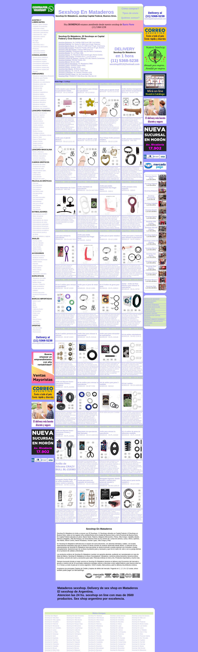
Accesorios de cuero (39, 164)
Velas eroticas (37, 269)
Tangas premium (38, 143)
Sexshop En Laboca (116, 630)
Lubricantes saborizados (40, 46)
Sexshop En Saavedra (73, 622)
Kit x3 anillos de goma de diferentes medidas (131, 432)
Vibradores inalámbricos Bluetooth (43, 76)
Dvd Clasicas (37, 205)
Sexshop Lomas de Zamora (68, 58)
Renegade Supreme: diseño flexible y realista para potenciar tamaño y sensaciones (110, 481)
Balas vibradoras (38, 216)
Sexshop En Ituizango (51, 634)
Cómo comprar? (130, 8)
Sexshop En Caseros (94, 644)
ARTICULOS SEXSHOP (151, 299)
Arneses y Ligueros (39, 115)
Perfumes (36, 48)
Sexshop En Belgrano (73, 650)
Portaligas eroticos (38, 133)
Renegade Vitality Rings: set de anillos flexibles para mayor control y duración (66, 481)
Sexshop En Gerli (50, 636)
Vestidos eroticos (38, 147)
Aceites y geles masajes (40, 24)
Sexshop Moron (64, 62)
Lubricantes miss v (38, 44)
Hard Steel (36, 321)
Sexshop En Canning (138, 644)
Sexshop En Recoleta (116, 622)
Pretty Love (36, 313)
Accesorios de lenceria (40, 113)
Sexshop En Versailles (117, 620)
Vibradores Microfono (39, 102)
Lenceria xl (36, 129)
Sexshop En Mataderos (86, 12)
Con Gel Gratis (37, 328)
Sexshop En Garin (72, 636)
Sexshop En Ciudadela (95, 642)
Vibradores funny (38, 86)
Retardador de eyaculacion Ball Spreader (87, 432)
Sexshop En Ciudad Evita (118, 642)
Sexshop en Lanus (50, 630)
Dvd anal (35, 183)
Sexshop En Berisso (73, 648)
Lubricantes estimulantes (40, 32)
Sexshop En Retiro (94, 622)
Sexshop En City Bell (138, 642)
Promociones (37, 332)
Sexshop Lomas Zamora (117, 615)
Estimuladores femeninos (40, 226)
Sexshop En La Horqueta (118, 632)
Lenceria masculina (39, 158)
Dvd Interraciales (38, 199)
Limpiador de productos (40, 26)
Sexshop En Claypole (73, 642)
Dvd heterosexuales (39, 197)
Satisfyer (35, 315)
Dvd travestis (37, 209)
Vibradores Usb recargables (41, 108)
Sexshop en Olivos (116, 624)
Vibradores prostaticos (39, 98)
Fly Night (35, 40)
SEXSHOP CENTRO (150, 313)
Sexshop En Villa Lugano (52, 620)
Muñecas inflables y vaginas (41, 236)
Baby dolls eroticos (38, 117)
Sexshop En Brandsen (95, 646)
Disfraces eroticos (38, 127)
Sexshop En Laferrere (73, 630)
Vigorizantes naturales (39, 273)
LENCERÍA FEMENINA (151, 305)
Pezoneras (36, 271)
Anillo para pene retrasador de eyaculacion (109, 334)
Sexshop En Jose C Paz (139, 632)
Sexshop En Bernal (51, 648)
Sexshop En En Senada (117, 638)
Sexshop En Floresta (94, 636)
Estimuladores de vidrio (40, 222)
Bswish (35, 307)
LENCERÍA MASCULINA (152, 307)
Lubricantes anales (38, 28)
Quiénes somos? (130, 18)
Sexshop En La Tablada (139, 630)
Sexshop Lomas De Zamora (140, 615)
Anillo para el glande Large (87, 139)
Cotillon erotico (37, 261)
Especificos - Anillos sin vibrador (66, 84)
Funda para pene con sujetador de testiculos (86, 481)
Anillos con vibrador (39, 80)
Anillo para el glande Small (109, 90)
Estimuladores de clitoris (40, 220)
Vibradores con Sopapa (40, 106)
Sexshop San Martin (65, 69)
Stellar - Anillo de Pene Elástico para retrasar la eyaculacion (130, 285)
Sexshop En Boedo (138, 646)
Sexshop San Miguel (51, 615)
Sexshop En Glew (137, 634)
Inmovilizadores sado (39, 170)
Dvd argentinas (37, 185)
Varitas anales (37, 249)
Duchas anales (37, 241)
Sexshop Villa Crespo (66, 57)
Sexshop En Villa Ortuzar (96, 617)
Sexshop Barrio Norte (66, 46)
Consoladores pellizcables (41, 63)
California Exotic (38, 309)
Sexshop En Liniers (94, 628)
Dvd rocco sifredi (38, 203)
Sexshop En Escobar (94, 638)
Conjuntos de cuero (39, 166)
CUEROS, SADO (149, 309)
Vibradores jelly (37, 88)
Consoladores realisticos (40, 65)
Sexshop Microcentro (66, 48)
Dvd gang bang (37, 193)
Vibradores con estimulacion (41, 82)
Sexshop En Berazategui (96, 648)
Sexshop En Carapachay (118, 644)
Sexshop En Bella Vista (52, 650)
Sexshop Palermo (64, 44)
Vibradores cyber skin (39, 84)
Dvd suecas (36, 207)
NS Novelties (37, 311)
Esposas (35, 263)
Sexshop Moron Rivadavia (67, 64)
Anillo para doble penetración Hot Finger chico (108, 187)
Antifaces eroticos (38, 257)
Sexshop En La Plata (73, 632)
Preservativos (37, 267)
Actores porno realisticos (40, 57)
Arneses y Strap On (39, 284)
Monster (35, 71)
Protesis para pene (38, 292)
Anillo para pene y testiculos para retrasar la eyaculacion (132, 236)
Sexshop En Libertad (116, 628)
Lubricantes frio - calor (39, 34)
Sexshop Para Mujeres (151, 267)
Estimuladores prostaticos (41, 230)
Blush (34, 305)
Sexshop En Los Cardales (53, 628)
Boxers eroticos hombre (40, 154)
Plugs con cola (37, 251)
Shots (34, 317)
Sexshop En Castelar (73, 644)
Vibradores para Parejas (40, 78)
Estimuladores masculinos (41, 228)
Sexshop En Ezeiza (73, 638)
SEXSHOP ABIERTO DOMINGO (154, 319)
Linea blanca (37, 174)
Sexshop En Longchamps (74, 628)
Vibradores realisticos (39, 100)
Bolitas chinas (37, 282)
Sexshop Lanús (64, 65)
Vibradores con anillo (39, 278)
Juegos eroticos (37, 265)
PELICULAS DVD (149, 311)
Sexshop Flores (64, 55)
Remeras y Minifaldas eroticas (42, 135)
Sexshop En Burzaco (73, 646)
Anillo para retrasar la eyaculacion (107, 432)
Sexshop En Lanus (138, 628)
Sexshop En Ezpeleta (51, 638)
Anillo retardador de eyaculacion (85, 188)
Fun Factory (36, 323)
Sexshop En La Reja (51, 632)
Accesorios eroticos (39, 255)
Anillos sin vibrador (38, 280)
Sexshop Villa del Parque (67, 49)
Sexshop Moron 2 (151, 280)
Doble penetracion (38, 286)
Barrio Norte (128, 24)
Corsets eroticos (38, 125)
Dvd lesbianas (37, 201)
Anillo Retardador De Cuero (65, 188)
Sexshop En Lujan (115, 626)
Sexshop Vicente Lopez (66, 74)
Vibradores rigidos (38, 94)
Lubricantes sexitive (39, 50)
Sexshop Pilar (63, 76)
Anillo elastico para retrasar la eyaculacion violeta (66, 90)
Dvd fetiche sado (38, 191)
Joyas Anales (37, 247)
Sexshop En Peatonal (138, 622)
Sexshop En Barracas (95, 650)
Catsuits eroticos (38, 121)
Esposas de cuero (38, 168)
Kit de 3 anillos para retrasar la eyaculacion (66, 285)
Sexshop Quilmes (64, 60)
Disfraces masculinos (39, 156)
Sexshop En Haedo (94, 634)
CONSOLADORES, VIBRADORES (150, 301)
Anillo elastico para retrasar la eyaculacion (88, 90)
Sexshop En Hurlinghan (74, 634)
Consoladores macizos (40, 59)
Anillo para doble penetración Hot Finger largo (86, 236)
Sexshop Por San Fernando (75, 615)
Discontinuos (37, 330)
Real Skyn (36, 42)
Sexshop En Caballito (51, 646)
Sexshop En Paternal (51, 624)
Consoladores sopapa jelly (41, 67)
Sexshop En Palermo (94, 624)
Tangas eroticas (37, 141)
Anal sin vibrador (38, 245)
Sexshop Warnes (64, 71)
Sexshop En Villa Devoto (74, 620)
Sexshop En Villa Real (52, 617)
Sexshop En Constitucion (96, 640)
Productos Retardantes (40, 294)
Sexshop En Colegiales (117, 640)
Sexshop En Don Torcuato (140, 638)
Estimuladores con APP (40, 214)
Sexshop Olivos (64, 67)
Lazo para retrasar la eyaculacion (63, 236)
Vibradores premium (39, 96)
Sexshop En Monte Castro (140, 624)
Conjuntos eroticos (38, 123)
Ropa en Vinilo (37, 137)
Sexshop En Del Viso (51, 640)
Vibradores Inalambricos (40, 92)
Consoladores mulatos (39, 61)
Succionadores (37, 218)
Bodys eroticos (37, 119)
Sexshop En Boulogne (117, 646)
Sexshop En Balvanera (117, 650)
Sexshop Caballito (65, 51)
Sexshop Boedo (64, 53)
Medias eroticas (37, 131)
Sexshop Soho (136, 620)
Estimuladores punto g (39, 232)
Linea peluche (37, 176)
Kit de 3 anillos (127, 383)
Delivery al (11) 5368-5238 (42, 339)
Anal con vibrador (38, 243)
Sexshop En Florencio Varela (141, 636)
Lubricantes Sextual (39, 52)
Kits (34, 296)
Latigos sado (37, 172)
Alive (34, 303)
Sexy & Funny (37, 319)
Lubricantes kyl (37, 38)
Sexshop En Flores (116, 636)
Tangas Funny (37, 145)
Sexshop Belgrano (65, 42)
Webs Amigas (99, 613)
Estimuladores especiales (40, 224)
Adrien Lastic (37, 301)
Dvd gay (35, 195)
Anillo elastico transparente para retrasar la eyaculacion (132, 90)
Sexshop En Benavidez (117, 648)
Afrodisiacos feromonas (40, 259)
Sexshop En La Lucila (95, 632)
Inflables (35, 290)
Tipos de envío (130, 13)
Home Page (59, 81)
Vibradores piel (37, 90)
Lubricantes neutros (39, 36)
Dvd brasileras (37, 187)
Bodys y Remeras (38, 152)
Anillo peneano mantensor (131, 139)
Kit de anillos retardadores (131, 334)
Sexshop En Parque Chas (75, 624)
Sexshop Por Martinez (95, 615)
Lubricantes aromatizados (41, 30)
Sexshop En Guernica (117, 634)
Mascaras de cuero (39, 178)
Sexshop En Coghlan (138, 640)
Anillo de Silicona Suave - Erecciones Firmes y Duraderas (65, 383)
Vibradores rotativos (39, 104)
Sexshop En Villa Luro (117, 617)
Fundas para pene (38, 288)
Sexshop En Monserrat (52, 626)
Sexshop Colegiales (65, 72)
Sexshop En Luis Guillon (139, 626)
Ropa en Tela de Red (39, 139)
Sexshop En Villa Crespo (96, 620)
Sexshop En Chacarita (52, 644)
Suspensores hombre (39, 160)
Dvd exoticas (37, 189)
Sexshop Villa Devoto (138, 648)
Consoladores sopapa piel (41, 69)
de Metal (35, 234)
